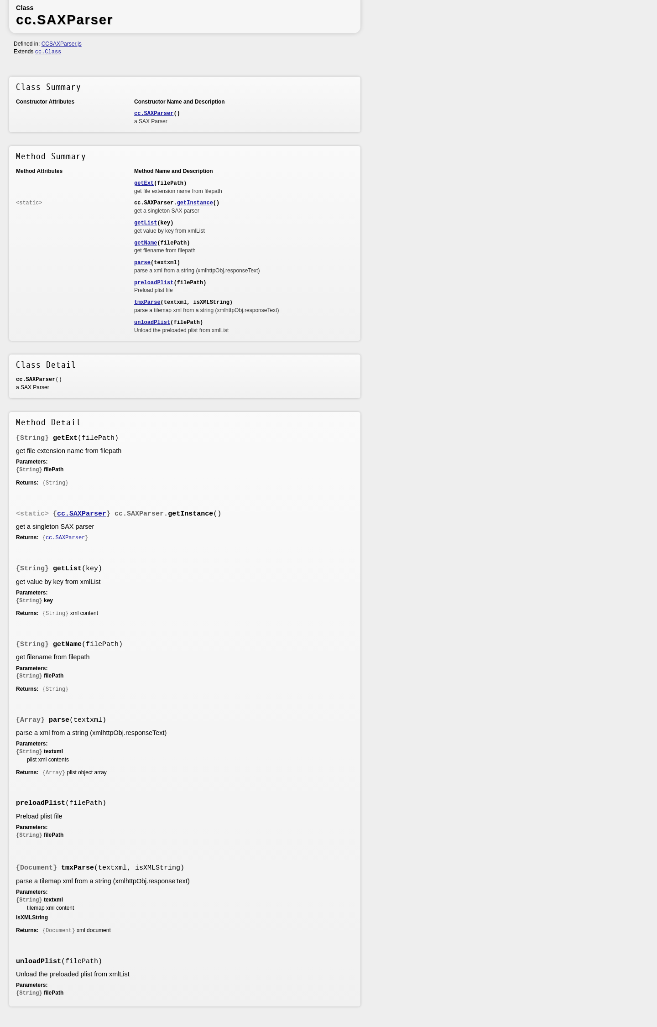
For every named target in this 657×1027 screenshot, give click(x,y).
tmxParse (147, 302)
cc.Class (48, 52)
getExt (144, 183)
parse (142, 263)
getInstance (195, 203)
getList (145, 223)
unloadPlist (152, 322)
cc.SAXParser (153, 113)
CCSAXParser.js (62, 44)
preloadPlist (153, 283)
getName (145, 243)
